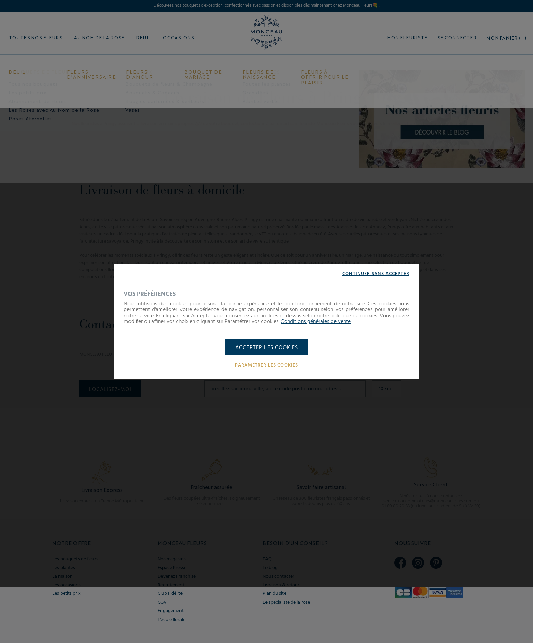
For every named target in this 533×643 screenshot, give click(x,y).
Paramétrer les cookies (266, 365)
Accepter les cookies (266, 347)
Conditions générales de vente (316, 321)
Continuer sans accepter (375, 273)
